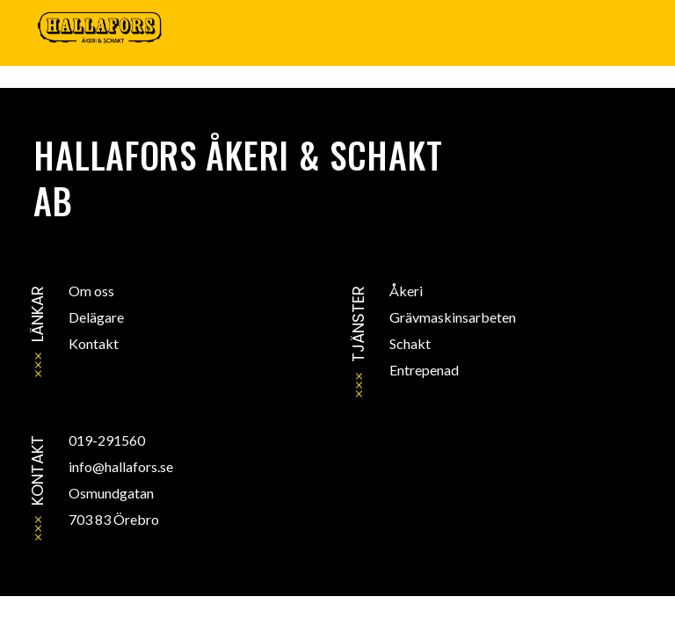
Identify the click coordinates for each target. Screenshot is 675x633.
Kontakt (94, 343)
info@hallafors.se (121, 466)
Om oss (91, 290)
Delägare (96, 317)
